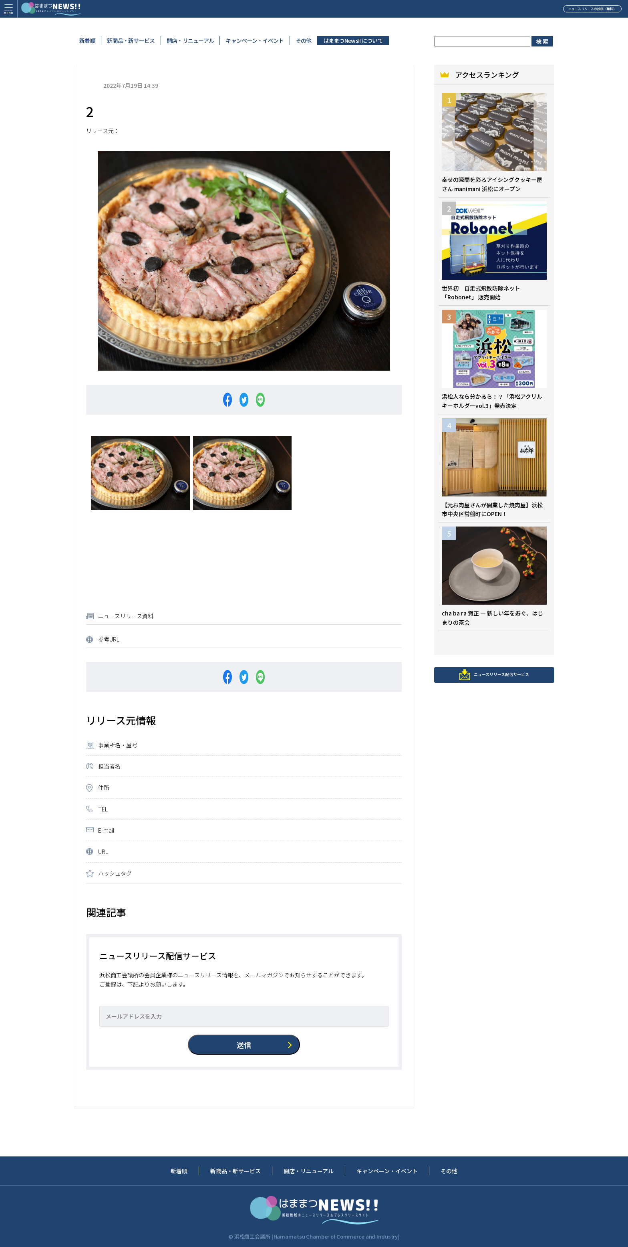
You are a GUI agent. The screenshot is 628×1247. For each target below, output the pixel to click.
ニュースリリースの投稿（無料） (562, 13)
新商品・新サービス (131, 40)
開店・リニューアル (190, 40)
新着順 (87, 40)
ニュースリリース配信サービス (494, 681)
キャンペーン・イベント (254, 40)
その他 (304, 40)
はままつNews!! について (353, 40)
